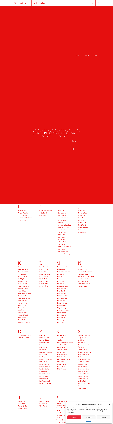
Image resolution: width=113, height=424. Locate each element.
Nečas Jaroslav (83, 274)
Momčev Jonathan (62, 286)
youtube (54, 133)
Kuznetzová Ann (23, 267)
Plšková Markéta (44, 366)
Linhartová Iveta (44, 269)
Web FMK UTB (73, 133)
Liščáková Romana (45, 274)
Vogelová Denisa (61, 406)
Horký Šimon (60, 249)
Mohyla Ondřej (61, 308)
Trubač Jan (21, 401)
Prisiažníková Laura (45, 359)
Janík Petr (81, 218)
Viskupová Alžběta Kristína (62, 402)
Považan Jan (43, 347)
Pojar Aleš (42, 335)
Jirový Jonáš (82, 215)
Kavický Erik (22, 279)
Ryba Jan (59, 340)
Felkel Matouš (22, 215)
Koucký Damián (23, 272)
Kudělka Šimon (22, 313)
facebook (37, 133)
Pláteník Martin (44, 364)
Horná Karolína (61, 230)
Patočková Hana (44, 345)
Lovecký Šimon (44, 286)
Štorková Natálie (83, 374)
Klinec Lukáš (22, 296)
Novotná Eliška (82, 269)
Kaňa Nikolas (22, 305)
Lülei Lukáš (43, 272)
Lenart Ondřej (43, 281)
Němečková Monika (84, 284)
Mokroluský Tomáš (62, 320)
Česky (78, 55)
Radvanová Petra (61, 350)
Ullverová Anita (44, 401)
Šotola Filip (81, 342)
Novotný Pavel (82, 286)
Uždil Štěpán (43, 403)
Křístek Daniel (22, 276)
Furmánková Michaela (25, 218)
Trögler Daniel (22, 408)
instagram (45, 133)
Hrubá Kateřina (61, 232)
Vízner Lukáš (60, 422)
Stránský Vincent (83, 388)
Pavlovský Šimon (44, 374)
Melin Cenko (60, 274)
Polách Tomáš (43, 379)
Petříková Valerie (45, 381)
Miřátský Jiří (60, 301)
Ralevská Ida (60, 352)
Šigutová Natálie (83, 371)
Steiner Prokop (83, 376)
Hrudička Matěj (61, 242)
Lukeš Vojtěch (43, 276)
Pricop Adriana (44, 338)
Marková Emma (61, 279)
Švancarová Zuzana (84, 383)
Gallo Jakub (43, 213)
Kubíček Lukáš (22, 291)
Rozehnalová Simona (63, 359)
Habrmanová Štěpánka (63, 247)
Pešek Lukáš (43, 362)
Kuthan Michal (22, 303)
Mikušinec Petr (61, 313)
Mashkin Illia (60, 281)
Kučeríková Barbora (24, 293)
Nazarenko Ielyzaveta (85, 272)
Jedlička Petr (82, 223)
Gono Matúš (43, 215)
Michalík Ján (60, 284)
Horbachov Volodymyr (63, 254)
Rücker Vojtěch (61, 366)
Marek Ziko (60, 322)
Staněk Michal (82, 366)
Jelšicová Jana (82, 213)
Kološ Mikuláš (22, 301)
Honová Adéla (60, 210)
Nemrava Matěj (83, 281)
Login (95, 55)
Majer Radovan (61, 315)
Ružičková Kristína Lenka (64, 342)
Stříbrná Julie (82, 350)
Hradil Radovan (61, 244)
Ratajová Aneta (61, 335)
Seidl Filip (81, 340)
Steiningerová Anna (84, 335)
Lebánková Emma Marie (47, 267)
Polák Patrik (43, 371)
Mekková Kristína (62, 296)
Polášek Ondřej (44, 369)
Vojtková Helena (61, 415)
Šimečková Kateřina (84, 352)
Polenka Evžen (44, 340)
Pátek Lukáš (43, 357)
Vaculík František (62, 413)
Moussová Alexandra (63, 272)
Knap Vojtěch (22, 317)
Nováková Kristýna (84, 279)
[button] (109, 404)
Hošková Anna (61, 213)
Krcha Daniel (22, 274)
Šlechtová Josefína (84, 345)
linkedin (62, 133)
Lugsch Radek (43, 284)
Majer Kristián (61, 293)
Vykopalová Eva (61, 408)
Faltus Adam (22, 210)
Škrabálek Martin (83, 362)
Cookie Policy (89, 421)
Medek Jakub (60, 291)
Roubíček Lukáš (61, 345)
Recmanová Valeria (62, 354)
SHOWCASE (21, 3)
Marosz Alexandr (61, 267)
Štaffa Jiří (81, 347)
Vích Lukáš (59, 420)
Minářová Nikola (61, 303)
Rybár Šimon (60, 362)
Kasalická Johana (23, 284)
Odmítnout (89, 417)
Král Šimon (21, 310)
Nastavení (103, 417)
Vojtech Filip (60, 410)
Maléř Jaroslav (61, 288)
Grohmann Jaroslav (45, 210)
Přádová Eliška (44, 342)
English (87, 55)
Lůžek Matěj (43, 279)
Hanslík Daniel (61, 215)
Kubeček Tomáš (23, 288)
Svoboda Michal (83, 364)
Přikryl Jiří (42, 350)
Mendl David (60, 276)
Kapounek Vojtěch (24, 322)
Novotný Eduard (83, 267)
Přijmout (74, 417)
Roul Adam (59, 338)
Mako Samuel (60, 317)
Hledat (92, 3)
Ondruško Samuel (23, 338)
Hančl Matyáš (60, 239)
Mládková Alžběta (62, 269)
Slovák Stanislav (83, 379)
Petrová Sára (43, 376)
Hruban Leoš (60, 237)
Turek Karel (21, 403)
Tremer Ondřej (22, 406)
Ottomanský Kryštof (24, 335)
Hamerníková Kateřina (63, 225)
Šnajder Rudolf (82, 381)
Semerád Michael (83, 354)
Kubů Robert (22, 308)
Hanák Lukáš (60, 235)
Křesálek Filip (22, 281)
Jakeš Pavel (82, 225)
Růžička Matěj (60, 347)
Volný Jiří (59, 418)
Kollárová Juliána (23, 286)
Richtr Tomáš (60, 357)
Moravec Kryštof (61, 298)
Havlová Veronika (62, 251)
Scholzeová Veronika (84, 386)
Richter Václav (61, 369)
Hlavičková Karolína (62, 227)
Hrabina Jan (60, 223)
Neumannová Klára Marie (86, 276)
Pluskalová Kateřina (45, 352)
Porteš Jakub (43, 354)
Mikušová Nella (61, 305)
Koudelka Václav (23, 320)
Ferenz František (23, 213)
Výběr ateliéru (40, 3)
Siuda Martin (82, 357)
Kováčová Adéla (23, 269)
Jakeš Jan (81, 210)
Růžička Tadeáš (61, 364)
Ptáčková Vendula (45, 383)
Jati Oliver (81, 220)
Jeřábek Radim (83, 230)
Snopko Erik (82, 338)
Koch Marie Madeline (24, 298)
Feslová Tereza (23, 220)
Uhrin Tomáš (43, 406)
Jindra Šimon (82, 232)
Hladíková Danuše (62, 218)
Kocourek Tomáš (23, 315)
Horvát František (61, 220)
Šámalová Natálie (83, 369)
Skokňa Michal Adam (84, 359)
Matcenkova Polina (62, 310)
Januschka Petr (83, 227)
